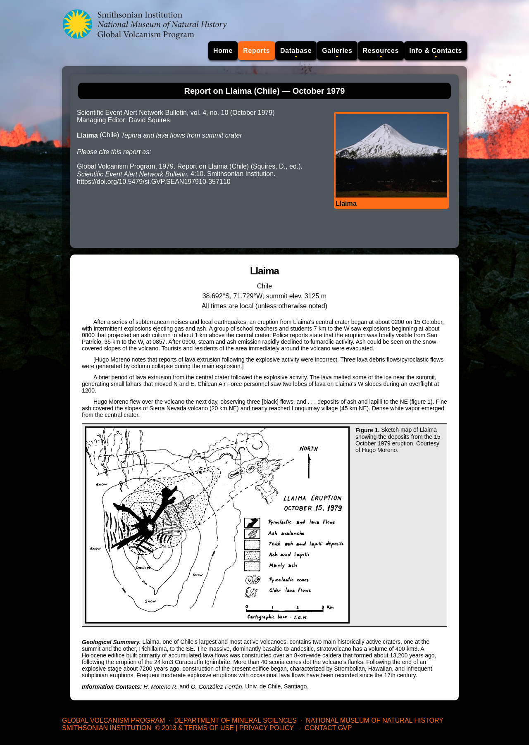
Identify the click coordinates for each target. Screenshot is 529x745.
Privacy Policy (266, 727)
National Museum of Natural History (374, 720)
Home (223, 50)
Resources (381, 50)
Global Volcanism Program (113, 720)
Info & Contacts (435, 50)
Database (296, 50)
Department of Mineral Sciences (235, 720)
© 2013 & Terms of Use (194, 727)
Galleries (337, 50)
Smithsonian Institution (106, 727)
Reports (256, 50)
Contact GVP (328, 727)
